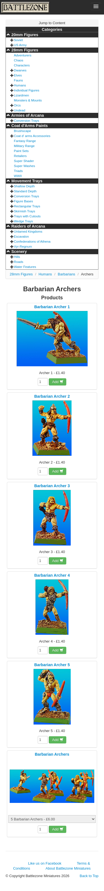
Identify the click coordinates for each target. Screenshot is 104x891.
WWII (18, 176)
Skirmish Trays (24, 211)
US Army (20, 45)
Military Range (24, 146)
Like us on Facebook (44, 863)
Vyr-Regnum (23, 246)
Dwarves (20, 70)
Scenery (18, 251)
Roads (18, 261)
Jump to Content (52, 23)
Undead (19, 110)
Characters (22, 65)
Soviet (18, 40)
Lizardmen (21, 95)
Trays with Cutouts (27, 216)
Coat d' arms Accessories (32, 136)
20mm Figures (24, 35)
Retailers (20, 156)
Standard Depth (25, 191)
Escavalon (21, 236)
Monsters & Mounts (28, 100)
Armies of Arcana (27, 115)
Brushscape (22, 131)
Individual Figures (26, 90)
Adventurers (22, 55)
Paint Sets (21, 151)
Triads (18, 171)
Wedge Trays (23, 221)
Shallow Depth (24, 186)
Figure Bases (23, 201)
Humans (20, 85)
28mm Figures (24, 50)
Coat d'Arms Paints (29, 125)
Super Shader (24, 161)
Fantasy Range (25, 141)
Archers (87, 274)
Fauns (18, 80)
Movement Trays (26, 181)
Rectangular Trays (27, 206)
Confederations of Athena (32, 241)
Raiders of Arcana (27, 226)
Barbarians (66, 274)
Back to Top (89, 876)
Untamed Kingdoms (28, 231)
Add (58, 382)
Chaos (18, 60)
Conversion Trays (26, 120)
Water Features (25, 266)
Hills (17, 256)
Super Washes (24, 166)
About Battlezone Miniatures (68, 868)
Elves (18, 75)
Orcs (17, 105)
